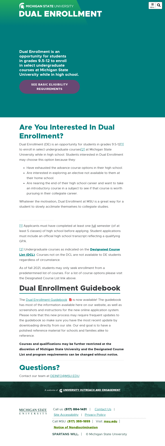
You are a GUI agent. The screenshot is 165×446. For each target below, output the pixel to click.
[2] (83, 149)
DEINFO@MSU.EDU (64, 376)
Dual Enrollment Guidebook (49, 300)
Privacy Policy (95, 415)
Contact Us (103, 409)
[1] (122, 144)
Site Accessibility (66, 415)
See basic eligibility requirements (49, 87)
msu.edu (110, 421)
